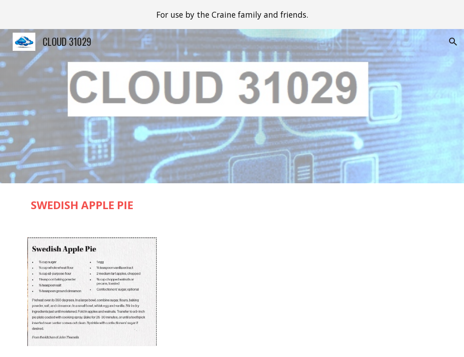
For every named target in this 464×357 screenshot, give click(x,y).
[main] (232, 204)
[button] (453, 42)
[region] (232, 14)
